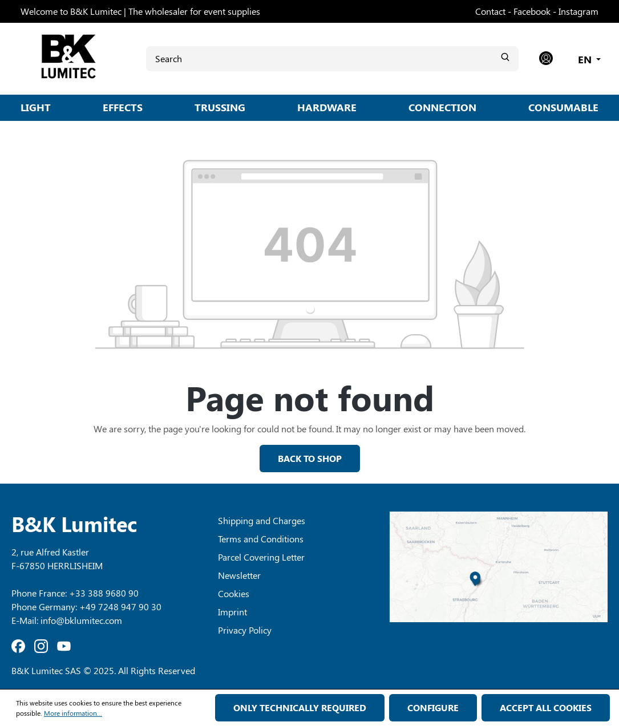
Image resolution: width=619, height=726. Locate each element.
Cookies (233, 593)
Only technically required (299, 707)
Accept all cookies (546, 707)
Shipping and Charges (261, 520)
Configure (433, 707)
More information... (73, 712)
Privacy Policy (245, 630)
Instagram (578, 11)
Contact (490, 11)
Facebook (532, 11)
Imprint (232, 612)
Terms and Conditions (261, 539)
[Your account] (546, 59)
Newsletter (239, 575)
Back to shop (310, 458)
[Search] (332, 58)
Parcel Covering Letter (261, 557)
